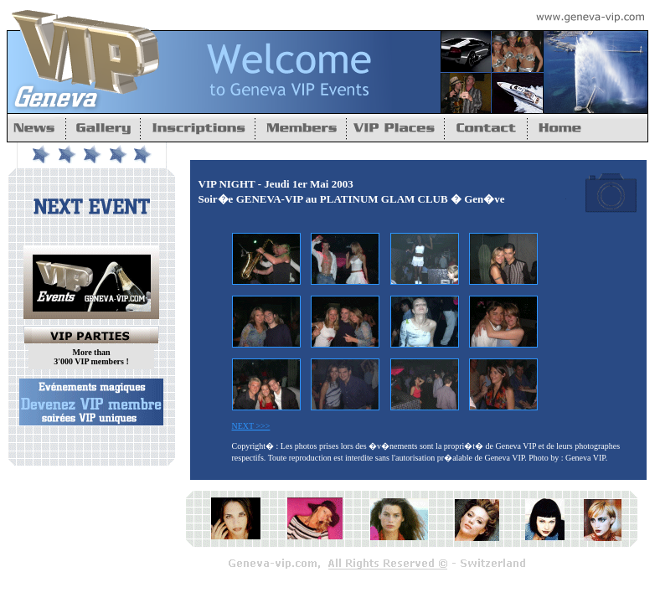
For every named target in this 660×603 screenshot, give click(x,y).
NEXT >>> (251, 425)
